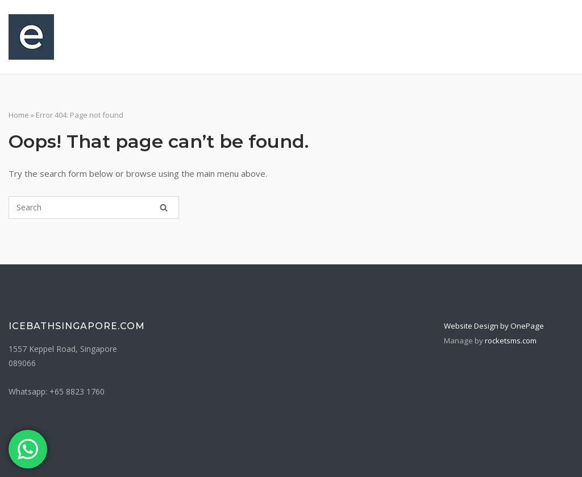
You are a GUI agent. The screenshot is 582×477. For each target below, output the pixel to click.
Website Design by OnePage (494, 326)
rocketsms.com (511, 340)
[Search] (163, 207)
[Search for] (94, 207)
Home (19, 115)
